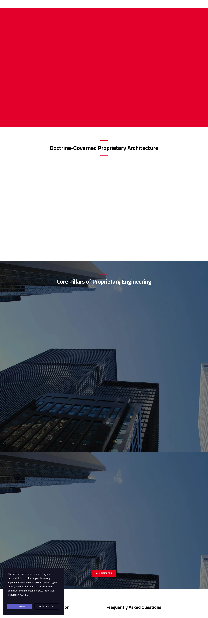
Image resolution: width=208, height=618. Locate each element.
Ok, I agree (19, 607)
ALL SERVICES (104, 365)
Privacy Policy (47, 607)
